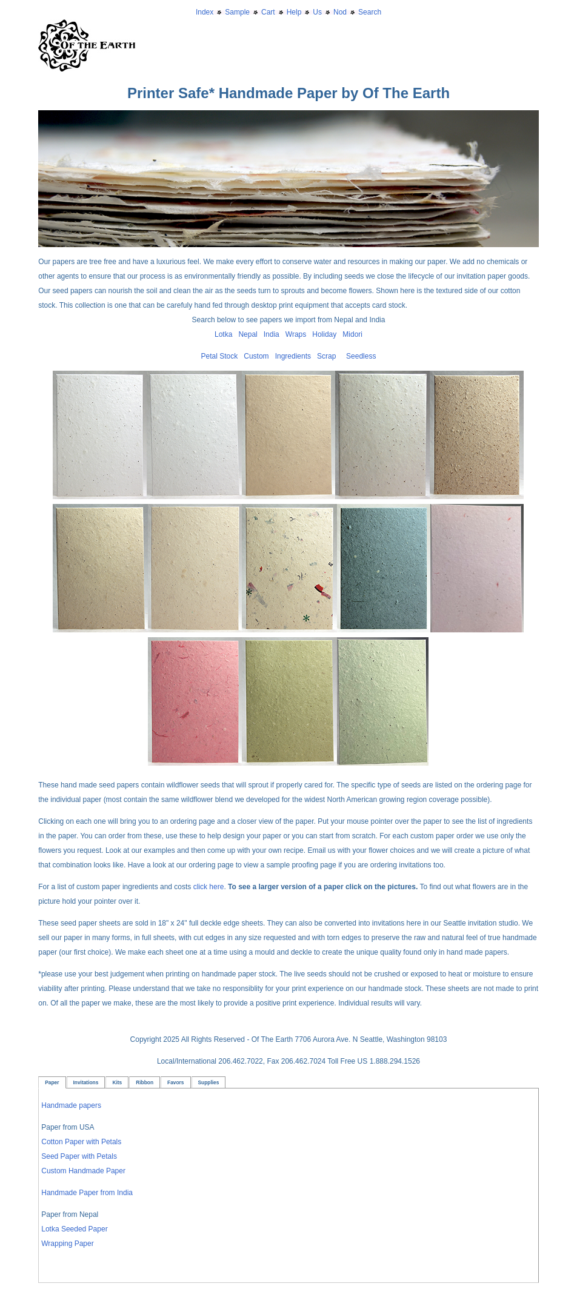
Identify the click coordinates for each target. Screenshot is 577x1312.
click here (208, 887)
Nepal (247, 334)
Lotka (223, 334)
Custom (256, 356)
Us (317, 12)
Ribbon (144, 1082)
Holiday (324, 334)
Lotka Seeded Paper (74, 1229)
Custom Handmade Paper (83, 1171)
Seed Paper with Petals (79, 1156)
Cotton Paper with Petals (81, 1142)
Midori (352, 334)
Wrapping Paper (67, 1243)
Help (294, 12)
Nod (340, 12)
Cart (268, 12)
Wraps (295, 334)
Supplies (208, 1082)
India (271, 334)
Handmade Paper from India (87, 1192)
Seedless (361, 356)
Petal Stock (219, 356)
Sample (237, 12)
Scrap (326, 356)
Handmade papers (71, 1105)
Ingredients (293, 356)
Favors (175, 1082)
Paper (52, 1082)
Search (369, 12)
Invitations (86, 1082)
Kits (117, 1082)
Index (204, 12)
